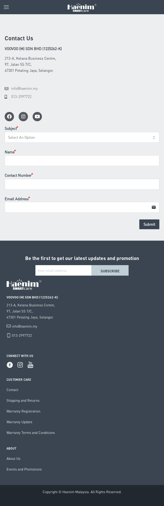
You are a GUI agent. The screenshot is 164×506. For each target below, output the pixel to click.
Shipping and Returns (23, 400)
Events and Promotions (24, 469)
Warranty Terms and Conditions (31, 432)
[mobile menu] (6, 7)
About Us (13, 458)
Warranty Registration (23, 411)
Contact (12, 390)
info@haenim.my (24, 326)
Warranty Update (19, 422)
